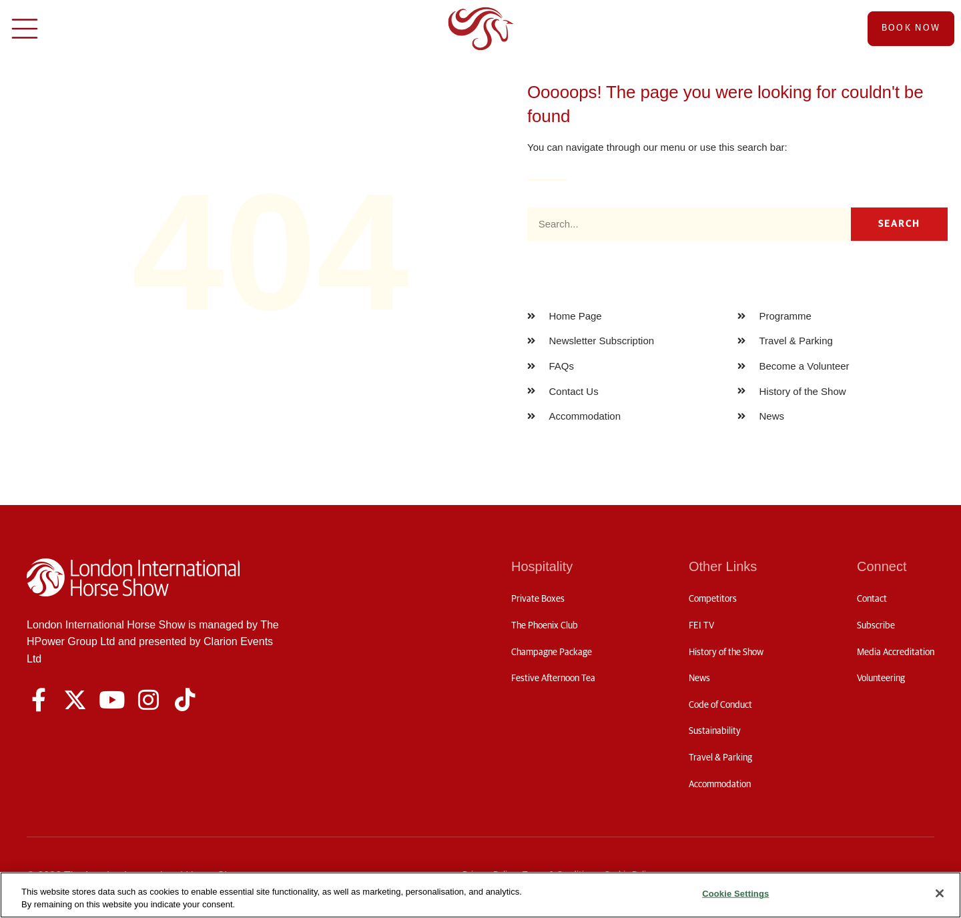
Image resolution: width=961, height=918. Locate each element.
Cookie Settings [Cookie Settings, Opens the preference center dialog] (735, 894)
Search (899, 224)
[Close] (939, 893)
